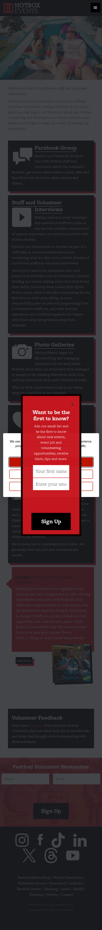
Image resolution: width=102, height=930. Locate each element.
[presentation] (51, 490)
